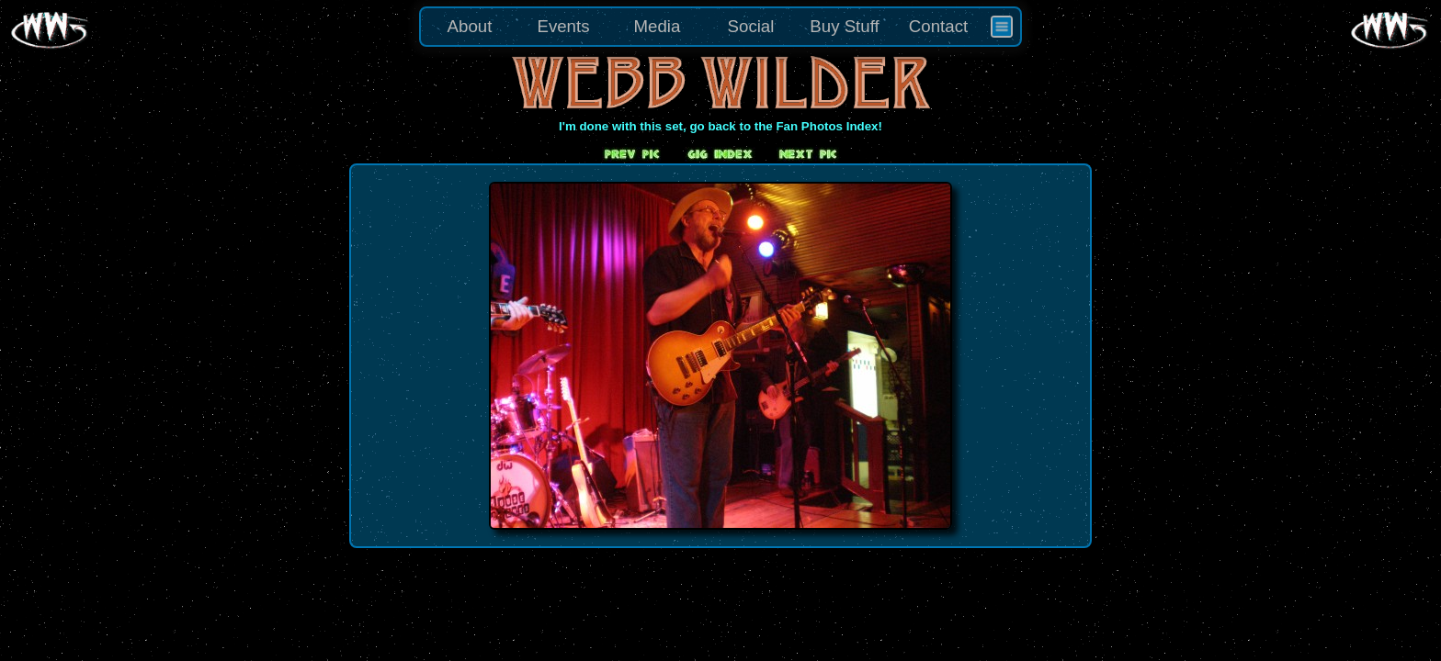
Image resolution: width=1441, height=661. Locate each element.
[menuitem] (1002, 27)
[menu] (720, 26)
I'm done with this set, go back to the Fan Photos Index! (720, 126)
